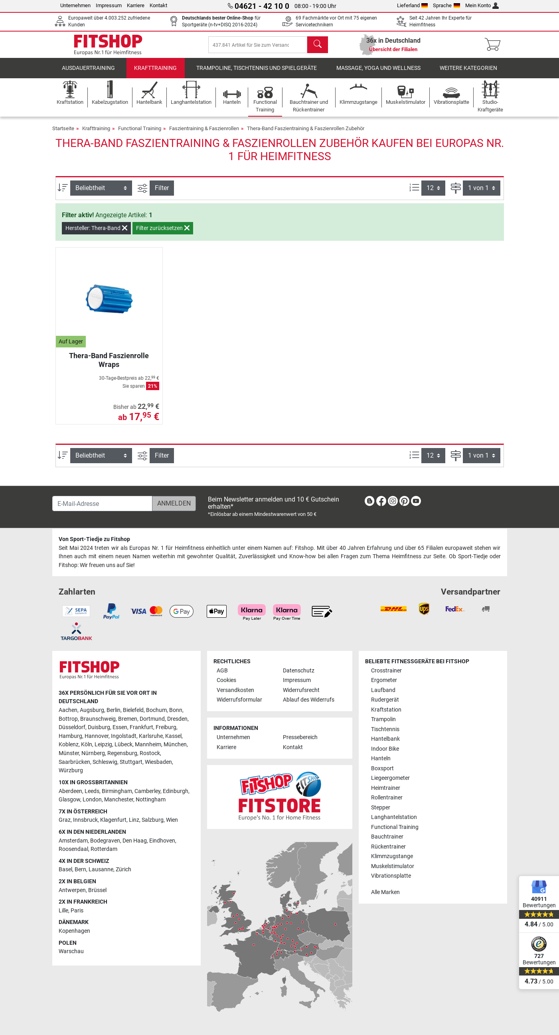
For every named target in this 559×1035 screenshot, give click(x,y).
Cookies (226, 680)
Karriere (135, 5)
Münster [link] (69, 753)
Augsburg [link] (92, 710)
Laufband (383, 690)
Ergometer (384, 680)
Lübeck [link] (123, 745)
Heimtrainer (385, 788)
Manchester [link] (118, 799)
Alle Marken (385, 892)
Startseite (63, 134)
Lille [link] (63, 910)
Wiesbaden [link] (158, 762)
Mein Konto (482, 5)
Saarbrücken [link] (74, 762)
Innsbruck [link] (85, 820)
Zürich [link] (123, 869)
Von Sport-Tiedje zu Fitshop (94, 539)
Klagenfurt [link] (113, 820)
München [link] (175, 745)
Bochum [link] (156, 710)
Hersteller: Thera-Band (96, 233)
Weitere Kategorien (468, 73)
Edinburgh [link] (175, 791)
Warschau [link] (71, 951)
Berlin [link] (113, 710)
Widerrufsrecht (301, 690)
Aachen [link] (68, 710)
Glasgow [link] (69, 799)
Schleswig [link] (105, 762)
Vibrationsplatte (391, 875)
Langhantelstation (394, 817)
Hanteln (381, 758)
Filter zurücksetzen (163, 233)
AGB (222, 670)
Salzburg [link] (153, 820)
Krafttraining (155, 73)
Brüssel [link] (97, 890)
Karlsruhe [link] (151, 736)
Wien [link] (172, 820)
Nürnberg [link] (93, 753)
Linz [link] (134, 820)
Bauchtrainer (387, 836)
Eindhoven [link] (162, 840)
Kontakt (158, 5)
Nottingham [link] (151, 799)
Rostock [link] (150, 753)
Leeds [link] (92, 791)
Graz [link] (65, 820)
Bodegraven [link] (105, 840)
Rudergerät (385, 699)
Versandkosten (235, 690)
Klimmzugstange (392, 856)
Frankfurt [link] (141, 727)
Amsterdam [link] (73, 840)
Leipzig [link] (103, 745)
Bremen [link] (127, 719)
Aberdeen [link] (70, 791)
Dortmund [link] (152, 719)
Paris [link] (77, 910)
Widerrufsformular (239, 699)
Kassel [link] (173, 736)
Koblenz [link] (69, 745)
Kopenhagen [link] (74, 931)
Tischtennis (385, 729)
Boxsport (382, 768)
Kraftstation (386, 709)
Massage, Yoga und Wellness (378, 73)
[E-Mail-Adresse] (102, 503)
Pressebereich (300, 737)
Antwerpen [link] (72, 890)
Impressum (109, 5)
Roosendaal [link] (73, 849)
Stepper (380, 807)
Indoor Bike (385, 749)
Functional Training (139, 134)
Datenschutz (298, 670)
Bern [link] (80, 869)
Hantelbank (385, 739)
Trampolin (383, 719)
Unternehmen (75, 5)
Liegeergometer (390, 778)
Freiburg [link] (166, 727)
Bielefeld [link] (133, 710)
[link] (369, 502)
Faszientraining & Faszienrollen (204, 134)
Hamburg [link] (70, 736)
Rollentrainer (387, 797)
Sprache (446, 5)
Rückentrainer (388, 846)
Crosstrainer (386, 670)
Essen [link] (120, 727)
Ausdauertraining (88, 73)
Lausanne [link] (101, 869)
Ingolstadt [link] (123, 736)
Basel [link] (65, 869)
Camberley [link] (147, 791)
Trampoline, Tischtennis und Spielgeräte (256, 73)
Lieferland (412, 5)
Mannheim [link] (148, 745)
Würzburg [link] (71, 770)
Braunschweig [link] (98, 719)
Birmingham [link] (117, 791)
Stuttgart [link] (131, 762)
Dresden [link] (177, 719)
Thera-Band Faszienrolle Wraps (109, 365)
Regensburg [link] (122, 753)
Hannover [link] (97, 736)
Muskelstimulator (392, 866)
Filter (162, 193)
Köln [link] (86, 745)
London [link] (92, 799)
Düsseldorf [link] (72, 727)
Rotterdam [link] (104, 849)
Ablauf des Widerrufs (308, 699)
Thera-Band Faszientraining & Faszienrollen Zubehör (305, 134)
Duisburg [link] (99, 727)
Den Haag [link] (134, 840)
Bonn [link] (175, 710)
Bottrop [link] (68, 719)
